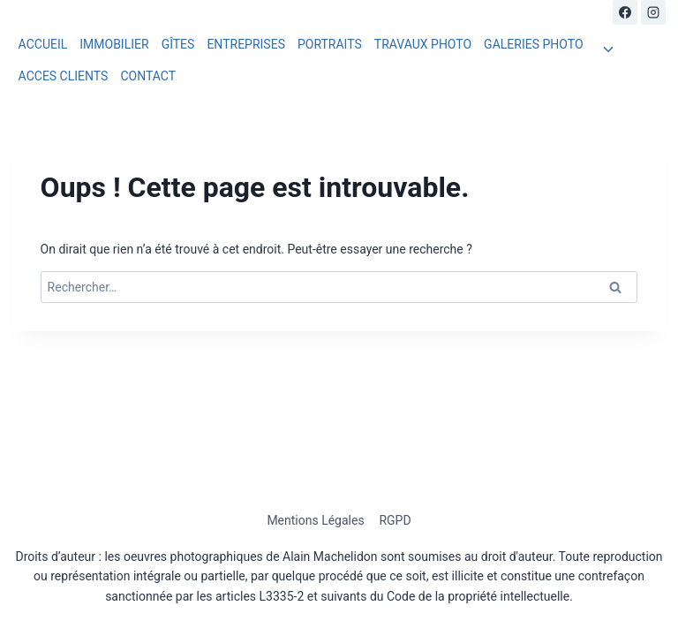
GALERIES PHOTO (533, 44)
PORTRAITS (330, 44)
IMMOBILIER (113, 44)
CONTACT (148, 76)
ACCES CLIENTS (64, 76)
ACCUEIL (43, 44)
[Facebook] (625, 12)
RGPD (395, 520)
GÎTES (178, 44)
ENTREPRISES (246, 44)
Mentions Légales (315, 520)
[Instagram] (653, 12)
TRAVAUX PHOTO (422, 44)
